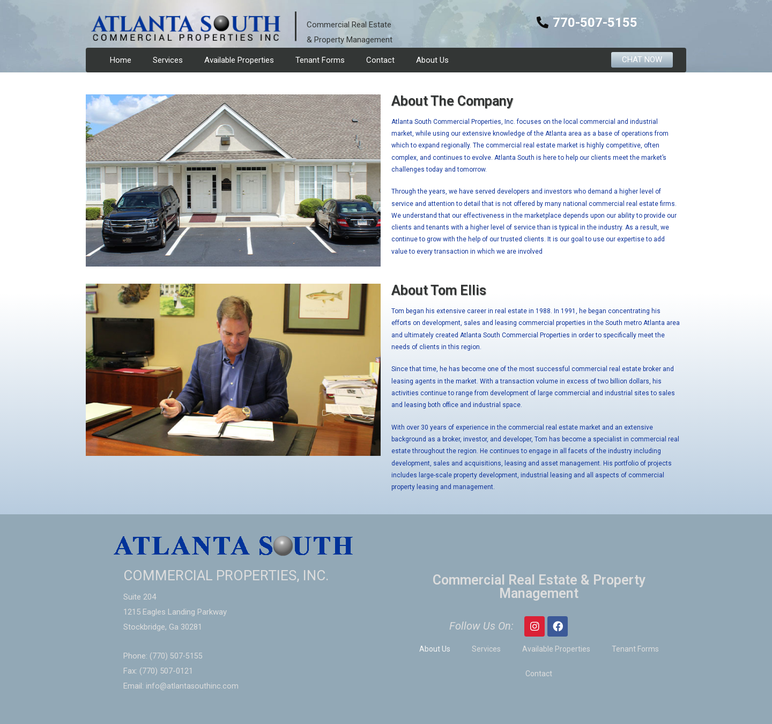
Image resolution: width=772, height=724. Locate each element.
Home (120, 60)
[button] (642, 60)
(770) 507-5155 (176, 656)
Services (168, 60)
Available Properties (239, 60)
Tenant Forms (320, 60)
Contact (380, 60)
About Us (432, 60)
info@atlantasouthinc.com (193, 686)
